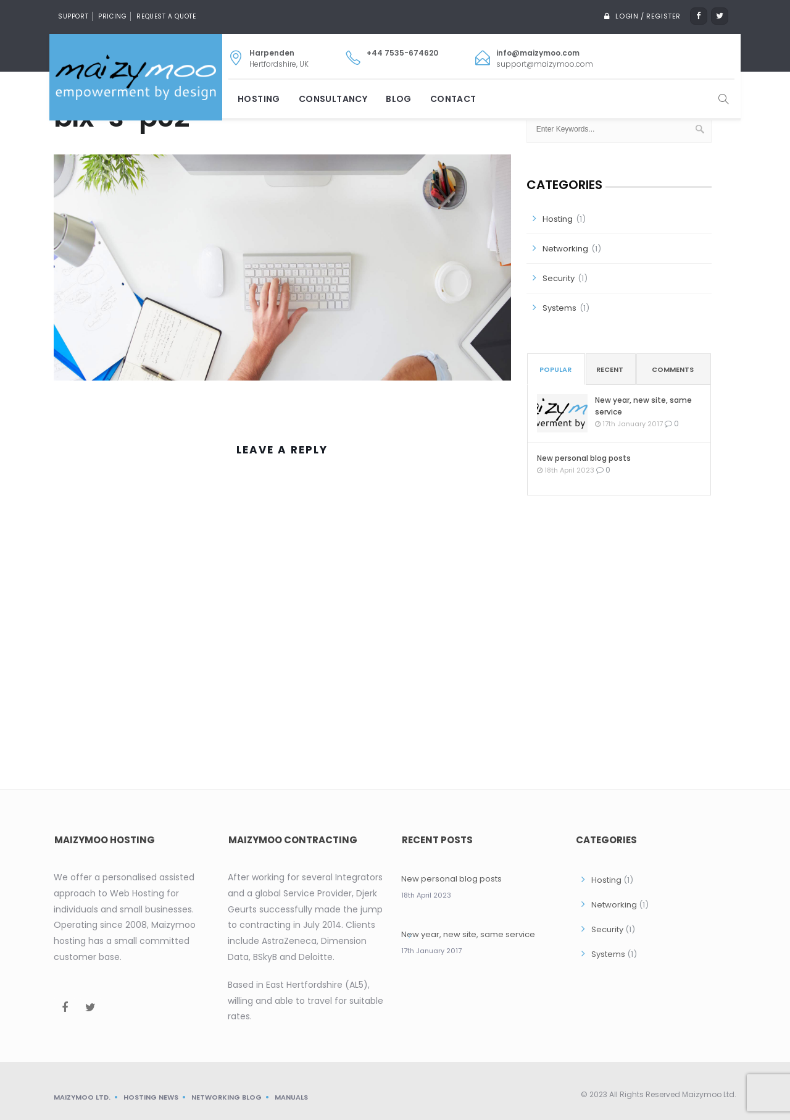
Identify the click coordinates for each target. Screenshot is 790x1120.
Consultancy (333, 99)
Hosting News (150, 1097)
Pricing (112, 16)
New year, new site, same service (643, 406)
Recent (609, 369)
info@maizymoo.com (538, 53)
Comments (673, 369)
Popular (555, 369)
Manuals (291, 1097)
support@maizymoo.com (544, 64)
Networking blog (226, 1097)
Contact (453, 99)
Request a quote (166, 16)
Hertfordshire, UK (279, 58)
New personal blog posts (584, 458)
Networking (565, 249)
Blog (399, 99)
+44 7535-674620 (402, 53)
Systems (559, 308)
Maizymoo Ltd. (82, 1097)
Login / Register (647, 16)
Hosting (259, 99)
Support (73, 16)
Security (559, 278)
